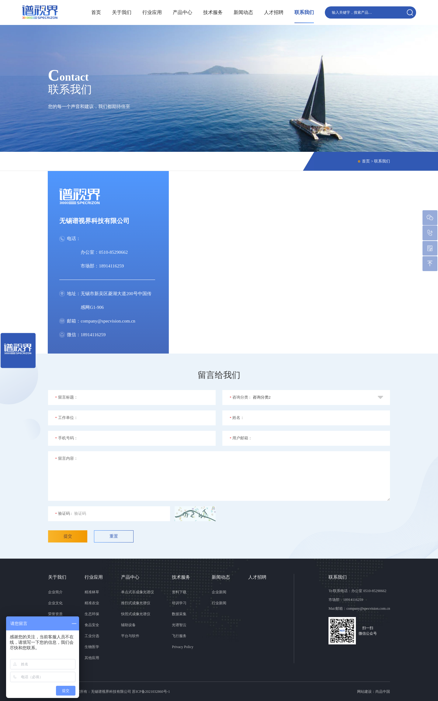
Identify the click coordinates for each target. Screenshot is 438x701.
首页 (95, 12)
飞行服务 (179, 636)
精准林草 (92, 592)
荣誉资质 (55, 614)
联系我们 (303, 12)
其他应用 (92, 658)
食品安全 (92, 625)
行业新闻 (219, 603)
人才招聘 (273, 12)
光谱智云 (179, 625)
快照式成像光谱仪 (135, 614)
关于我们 (121, 12)
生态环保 (92, 614)
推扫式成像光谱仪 (135, 603)
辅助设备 (128, 625)
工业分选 (92, 636)
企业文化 (55, 603)
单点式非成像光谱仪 (137, 592)
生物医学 (92, 647)
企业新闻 (219, 592)
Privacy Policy (182, 647)
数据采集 (179, 614)
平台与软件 (130, 636)
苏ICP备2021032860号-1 (151, 691)
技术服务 (212, 12)
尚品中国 (382, 691)
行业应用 (151, 12)
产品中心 (182, 12)
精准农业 (92, 603)
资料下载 (179, 592)
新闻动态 (242, 12)
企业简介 (55, 592)
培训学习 (179, 603)
